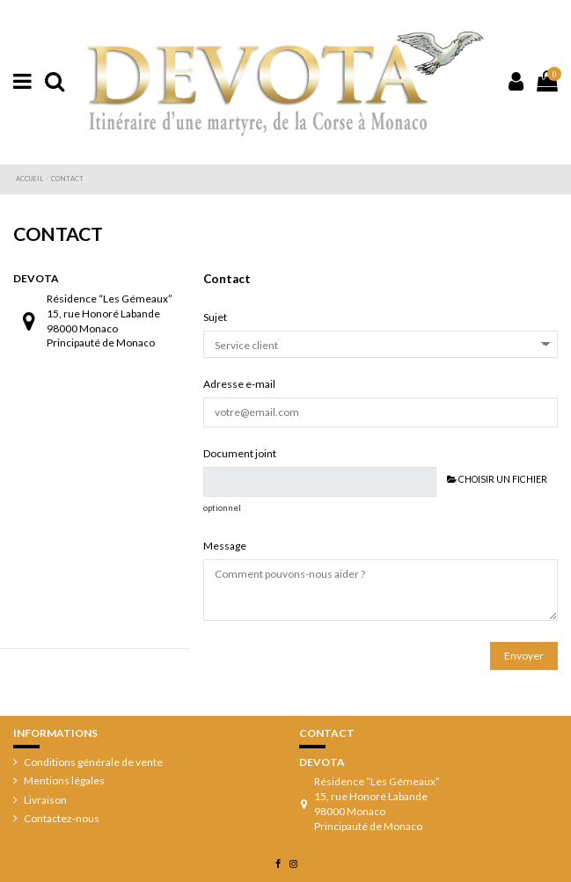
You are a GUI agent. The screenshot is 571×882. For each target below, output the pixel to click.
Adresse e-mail (239, 383)
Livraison (45, 799)
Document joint (239, 453)
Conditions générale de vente (93, 762)
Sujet (215, 317)
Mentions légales (64, 780)
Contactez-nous (61, 818)
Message (224, 545)
